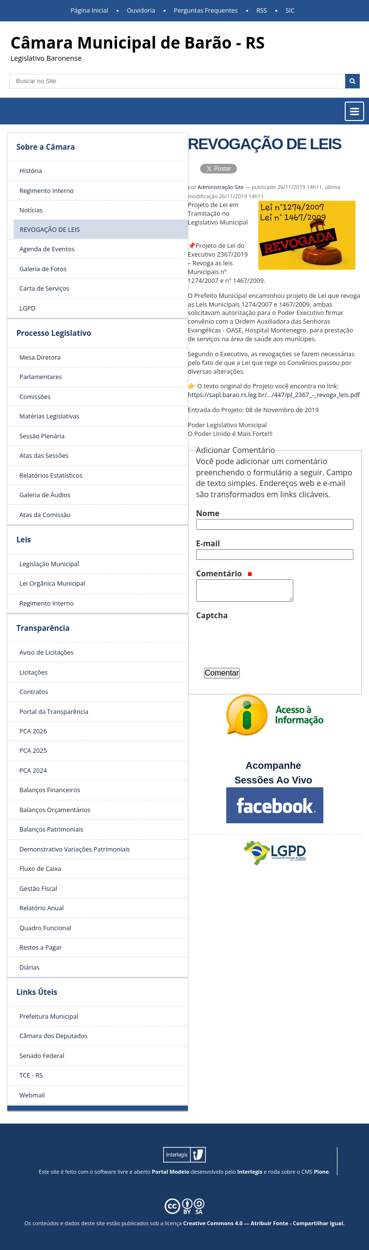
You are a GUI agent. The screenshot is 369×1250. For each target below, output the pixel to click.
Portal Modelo (170, 1171)
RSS (261, 10)
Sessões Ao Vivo (275, 780)
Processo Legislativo (54, 333)
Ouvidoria (141, 10)
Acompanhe (273, 765)
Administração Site (221, 187)
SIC (290, 10)
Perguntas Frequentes (205, 10)
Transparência (43, 628)
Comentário (224, 573)
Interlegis (249, 1171)
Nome (207, 513)
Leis (24, 540)
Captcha (212, 615)
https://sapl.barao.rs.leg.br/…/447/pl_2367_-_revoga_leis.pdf (274, 394)
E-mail (208, 543)
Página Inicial (89, 10)
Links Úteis (37, 992)
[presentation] (270, 640)
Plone (321, 1171)
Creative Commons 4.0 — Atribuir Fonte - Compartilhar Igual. (264, 1223)
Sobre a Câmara (46, 147)
